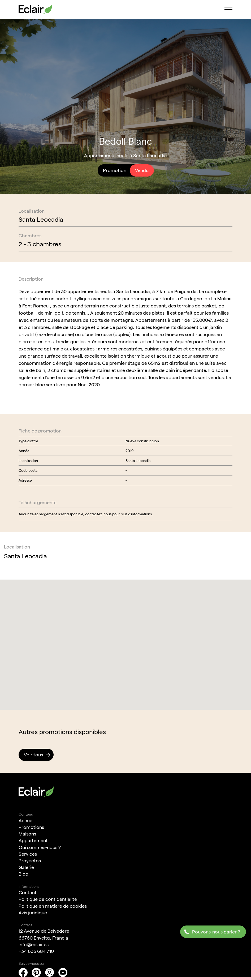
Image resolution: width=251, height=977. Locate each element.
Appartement (33, 840)
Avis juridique (33, 912)
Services (28, 853)
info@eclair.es (34, 944)
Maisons (27, 833)
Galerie (26, 867)
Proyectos (30, 860)
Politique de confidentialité (48, 899)
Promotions (31, 827)
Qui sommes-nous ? (40, 847)
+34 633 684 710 (36, 951)
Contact (28, 892)
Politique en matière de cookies (53, 906)
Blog (23, 873)
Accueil (26, 820)
